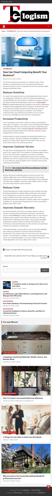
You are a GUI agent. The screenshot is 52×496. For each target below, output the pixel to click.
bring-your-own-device (35, 129)
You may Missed (10, 322)
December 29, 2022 (9, 481)
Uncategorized (8, 301)
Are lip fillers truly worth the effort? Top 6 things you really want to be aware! (25, 257)
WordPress (41, 493)
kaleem (19, 79)
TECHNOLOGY (7, 69)
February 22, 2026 (8, 315)
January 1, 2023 (8, 440)
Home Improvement (10, 352)
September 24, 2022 (9, 79)
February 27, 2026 (8, 298)
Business (15, 282)
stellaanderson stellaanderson (24, 401)
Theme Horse (17, 493)
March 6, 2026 (16, 288)
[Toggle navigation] (3, 26)
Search (45, 270)
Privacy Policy (35, 490)
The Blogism (25, 490)
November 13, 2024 (9, 362)
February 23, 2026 (8, 306)
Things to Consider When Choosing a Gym (18, 250)
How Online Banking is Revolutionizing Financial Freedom (25, 303)
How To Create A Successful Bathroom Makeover (23, 398)
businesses (16, 215)
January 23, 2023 (8, 401)
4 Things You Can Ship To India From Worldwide (22, 437)
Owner (24, 288)
